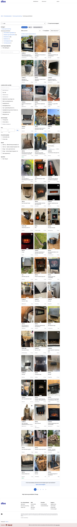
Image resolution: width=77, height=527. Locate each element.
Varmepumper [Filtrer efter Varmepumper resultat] (7, 43)
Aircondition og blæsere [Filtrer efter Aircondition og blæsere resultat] (10, 32)
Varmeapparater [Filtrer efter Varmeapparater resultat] (8, 41)
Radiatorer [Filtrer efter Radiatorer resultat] (7, 39)
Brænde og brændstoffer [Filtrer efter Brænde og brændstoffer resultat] (10, 34)
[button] (53, 23)
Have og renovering (17, 16)
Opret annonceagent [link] (40, 484)
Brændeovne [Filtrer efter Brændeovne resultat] (7, 36)
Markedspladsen (8, 16)
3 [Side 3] (40, 489)
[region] (27, 44)
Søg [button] (17, 130)
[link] (6, 29)
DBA (2, 16)
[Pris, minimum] (4, 130)
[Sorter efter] (55, 30)
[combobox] (23, 23)
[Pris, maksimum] (11, 130)
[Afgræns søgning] (10, 87)
